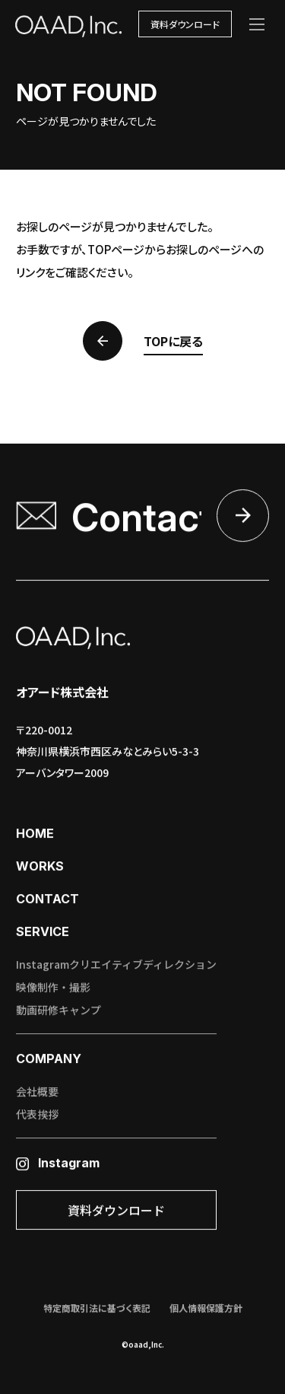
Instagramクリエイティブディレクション (116, 964)
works (40, 866)
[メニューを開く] (257, 24)
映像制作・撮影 (53, 987)
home (35, 834)
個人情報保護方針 (205, 1308)
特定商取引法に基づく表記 (96, 1308)
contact (47, 899)
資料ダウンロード (185, 24)
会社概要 (37, 1092)
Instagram (58, 1163)
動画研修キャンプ (58, 1010)
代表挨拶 (37, 1114)
